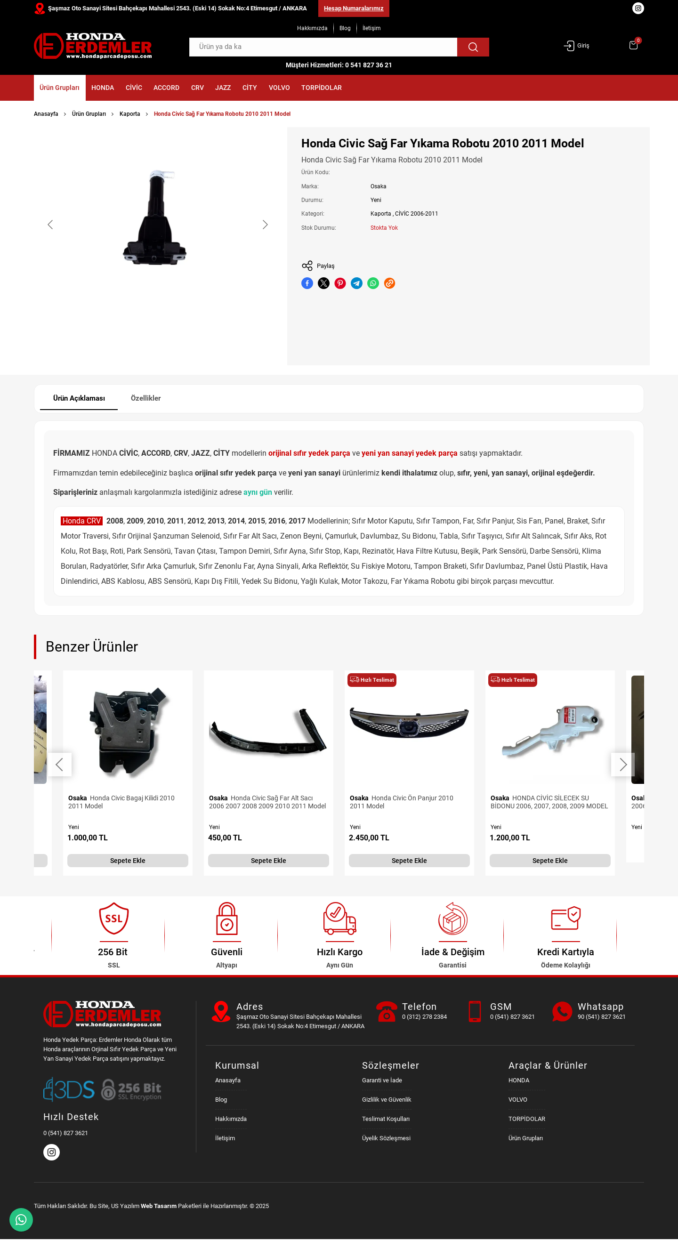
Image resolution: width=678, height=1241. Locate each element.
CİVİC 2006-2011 (416, 213)
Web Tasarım (159, 1207)
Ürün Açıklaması (82, 399)
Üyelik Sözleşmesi (386, 1139)
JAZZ (288, 88)
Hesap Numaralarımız (354, 8)
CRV (252, 88)
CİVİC (165, 88)
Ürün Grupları (66, 88)
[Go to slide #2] (182, 340)
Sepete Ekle (127, 862)
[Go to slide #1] (133, 340)
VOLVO (364, 88)
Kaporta (130, 114)
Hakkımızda (312, 28)
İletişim (372, 28)
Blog (345, 28)
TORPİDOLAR (420, 88)
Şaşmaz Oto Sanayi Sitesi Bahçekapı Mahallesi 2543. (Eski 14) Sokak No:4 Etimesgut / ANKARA (177, 8)
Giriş (576, 46)
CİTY (324, 88)
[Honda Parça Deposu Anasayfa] (93, 46)
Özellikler (154, 399)
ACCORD (210, 88)
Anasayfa (46, 114)
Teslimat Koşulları (386, 1120)
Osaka (379, 186)
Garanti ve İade (382, 1081)
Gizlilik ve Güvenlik (387, 1100)
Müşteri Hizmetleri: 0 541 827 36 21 (339, 65)
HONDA (122, 88)
